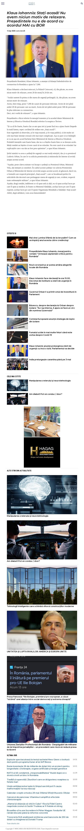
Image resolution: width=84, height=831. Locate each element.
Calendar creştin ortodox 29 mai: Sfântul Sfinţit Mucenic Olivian (38, 793)
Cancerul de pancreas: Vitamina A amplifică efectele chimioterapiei (33, 798)
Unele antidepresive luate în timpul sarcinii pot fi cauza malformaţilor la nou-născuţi (34, 787)
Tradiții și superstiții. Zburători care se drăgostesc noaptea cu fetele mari (38, 780)
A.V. (24, 31)
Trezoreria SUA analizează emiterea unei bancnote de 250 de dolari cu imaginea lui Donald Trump (38, 818)
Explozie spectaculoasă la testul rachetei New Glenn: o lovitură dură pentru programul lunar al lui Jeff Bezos (38, 760)
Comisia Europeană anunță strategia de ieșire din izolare (52, 320)
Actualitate (25, 471)
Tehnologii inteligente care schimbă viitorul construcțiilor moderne (40, 606)
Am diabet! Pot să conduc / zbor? (46, 394)
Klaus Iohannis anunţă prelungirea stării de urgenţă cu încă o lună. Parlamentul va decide (51, 347)
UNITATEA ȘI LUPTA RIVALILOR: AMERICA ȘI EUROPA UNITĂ (36, 651)
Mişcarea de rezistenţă (42, 3)
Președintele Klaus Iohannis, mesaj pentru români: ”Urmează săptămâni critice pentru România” (50, 254)
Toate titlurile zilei (13, 823)
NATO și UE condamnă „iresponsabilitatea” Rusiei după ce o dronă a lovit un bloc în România (37, 774)
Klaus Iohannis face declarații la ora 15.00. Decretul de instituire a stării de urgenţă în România (50, 281)
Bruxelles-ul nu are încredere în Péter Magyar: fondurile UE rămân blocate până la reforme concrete (36, 811)
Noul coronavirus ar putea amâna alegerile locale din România (50, 266)
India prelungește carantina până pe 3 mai (50, 359)
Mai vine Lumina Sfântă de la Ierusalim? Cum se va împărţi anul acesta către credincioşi (52, 239)
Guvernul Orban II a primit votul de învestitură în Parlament (52, 293)
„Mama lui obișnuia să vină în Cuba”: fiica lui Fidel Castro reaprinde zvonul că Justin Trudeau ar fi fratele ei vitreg (34, 805)
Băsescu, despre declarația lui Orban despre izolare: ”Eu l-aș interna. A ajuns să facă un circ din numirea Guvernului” (52, 308)
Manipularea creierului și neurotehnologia (50, 381)
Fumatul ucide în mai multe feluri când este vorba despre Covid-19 (50, 333)
